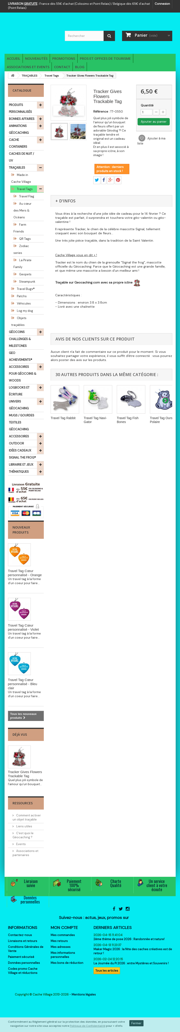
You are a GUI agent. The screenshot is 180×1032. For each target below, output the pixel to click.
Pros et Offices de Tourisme (105, 58)
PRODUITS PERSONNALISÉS (20, 108)
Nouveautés (36, 58)
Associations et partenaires (25, 853)
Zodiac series (21, 249)
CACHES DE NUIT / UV (21, 157)
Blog (79, 66)
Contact (62, 66)
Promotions (63, 58)
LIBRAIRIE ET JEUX (21, 465)
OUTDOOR (16, 443)
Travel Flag (26, 196)
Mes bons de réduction (67, 963)
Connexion (162, 4)
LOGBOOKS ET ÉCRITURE (19, 391)
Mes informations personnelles (63, 955)
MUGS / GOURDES (21, 415)
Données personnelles (24, 963)
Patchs (21, 296)
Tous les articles (106, 971)
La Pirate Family (22, 263)
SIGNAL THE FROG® (22, 457)
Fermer (136, 1023)
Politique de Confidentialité (87, 1026)
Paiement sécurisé (21, 957)
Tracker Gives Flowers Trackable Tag (25, 774)
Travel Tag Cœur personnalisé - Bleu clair (22, 684)
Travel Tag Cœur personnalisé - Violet (23, 627)
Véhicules (23, 303)
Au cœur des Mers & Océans (22, 210)
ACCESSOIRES (19, 436)
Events (21, 844)
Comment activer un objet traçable (27, 817)
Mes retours (59, 941)
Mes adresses (60, 947)
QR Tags (24, 239)
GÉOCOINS (17, 332)
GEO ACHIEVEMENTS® (20, 356)
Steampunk (26, 282)
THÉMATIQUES (19, 472)
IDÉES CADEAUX (20, 450)
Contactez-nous (20, 935)
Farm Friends (19, 228)
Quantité (147, 105)
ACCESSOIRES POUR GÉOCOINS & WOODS (22, 373)
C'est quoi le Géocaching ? (23, 835)
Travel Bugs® (25, 289)
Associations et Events (28, 66)
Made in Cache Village (21, 178)
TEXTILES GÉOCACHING (19, 426)
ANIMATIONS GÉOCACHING (19, 129)
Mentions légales (84, 994)
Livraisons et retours (22, 941)
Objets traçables (18, 321)
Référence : (101, 112)
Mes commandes (63, 935)
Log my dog (24, 311)
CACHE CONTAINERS (18, 143)
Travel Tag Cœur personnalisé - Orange (25, 573)
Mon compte (64, 927)
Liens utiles (24, 826)
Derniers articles (113, 927)
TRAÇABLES (17, 168)
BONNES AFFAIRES (21, 119)
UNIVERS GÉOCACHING (19, 405)
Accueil (13, 58)
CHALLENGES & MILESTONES (20, 342)
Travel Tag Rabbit (63, 418)
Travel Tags (24, 189)
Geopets (24, 274)
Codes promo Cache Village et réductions (22, 971)
